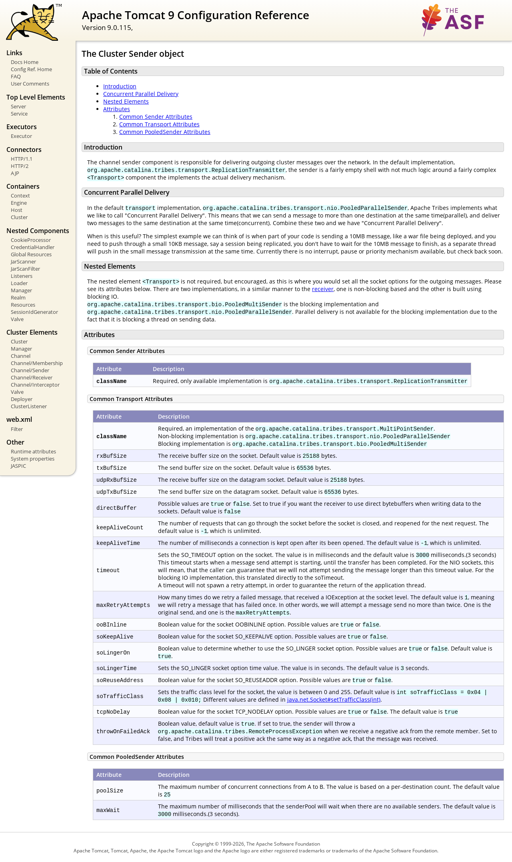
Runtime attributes (33, 451)
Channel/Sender (30, 370)
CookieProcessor (31, 239)
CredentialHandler (32, 247)
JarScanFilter (25, 268)
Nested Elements (126, 101)
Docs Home (24, 62)
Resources (23, 304)
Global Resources (31, 254)
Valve (17, 319)
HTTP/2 (19, 166)
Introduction (119, 86)
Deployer (21, 399)
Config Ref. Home (31, 69)
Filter (17, 429)
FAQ (16, 76)
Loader (19, 283)
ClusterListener (29, 406)
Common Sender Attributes (155, 116)
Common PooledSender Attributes (164, 132)
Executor (21, 136)
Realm (18, 297)
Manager (21, 290)
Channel (20, 355)
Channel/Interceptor (35, 384)
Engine (19, 202)
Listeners (21, 275)
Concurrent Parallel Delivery (140, 94)
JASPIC (18, 465)
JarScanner (23, 261)
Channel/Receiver (31, 377)
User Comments (30, 83)
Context (20, 195)
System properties (32, 458)
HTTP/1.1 (21, 158)
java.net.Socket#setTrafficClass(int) (333, 699)
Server (18, 106)
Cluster (19, 217)
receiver (323, 289)
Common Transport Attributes (159, 124)
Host (16, 210)
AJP (15, 173)
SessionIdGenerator (34, 311)
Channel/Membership (37, 363)
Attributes (116, 109)
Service (19, 113)
